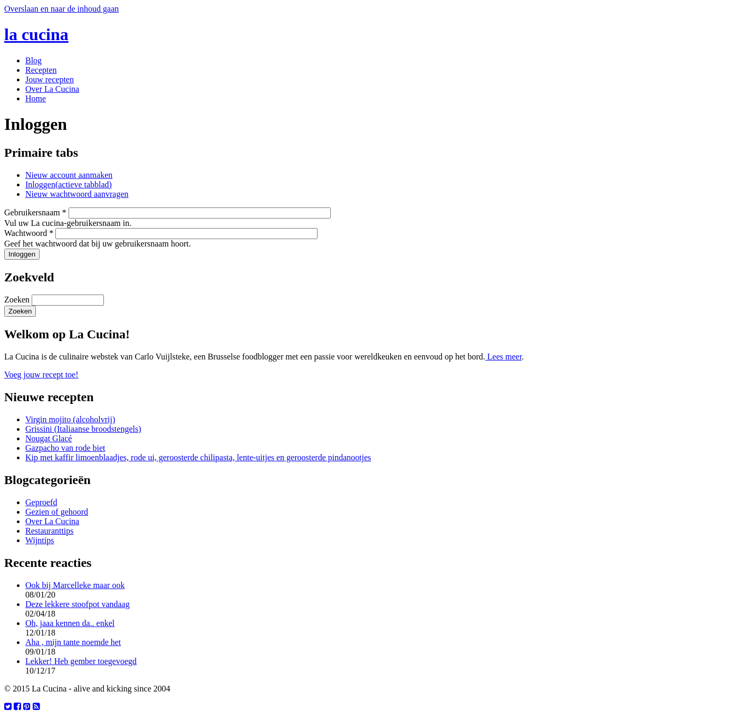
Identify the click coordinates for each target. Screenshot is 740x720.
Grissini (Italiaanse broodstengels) (83, 428)
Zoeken (18, 299)
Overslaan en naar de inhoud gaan (61, 8)
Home (35, 98)
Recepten (41, 69)
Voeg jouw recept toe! (41, 374)
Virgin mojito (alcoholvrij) (70, 419)
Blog (33, 60)
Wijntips (39, 540)
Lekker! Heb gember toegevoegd (81, 661)
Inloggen (68, 184)
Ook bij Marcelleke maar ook (74, 585)
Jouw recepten (49, 79)
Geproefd (41, 502)
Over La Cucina (52, 88)
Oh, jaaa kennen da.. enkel (69, 623)
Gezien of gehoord (56, 511)
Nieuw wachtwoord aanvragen (76, 194)
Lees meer (503, 356)
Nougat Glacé (48, 438)
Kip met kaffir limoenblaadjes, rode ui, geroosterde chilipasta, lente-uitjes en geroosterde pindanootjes (198, 457)
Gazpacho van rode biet (65, 447)
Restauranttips (49, 530)
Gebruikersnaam (35, 212)
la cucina (36, 34)
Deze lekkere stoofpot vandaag (77, 604)
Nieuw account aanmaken (68, 174)
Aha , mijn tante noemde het (73, 642)
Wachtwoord (28, 233)
